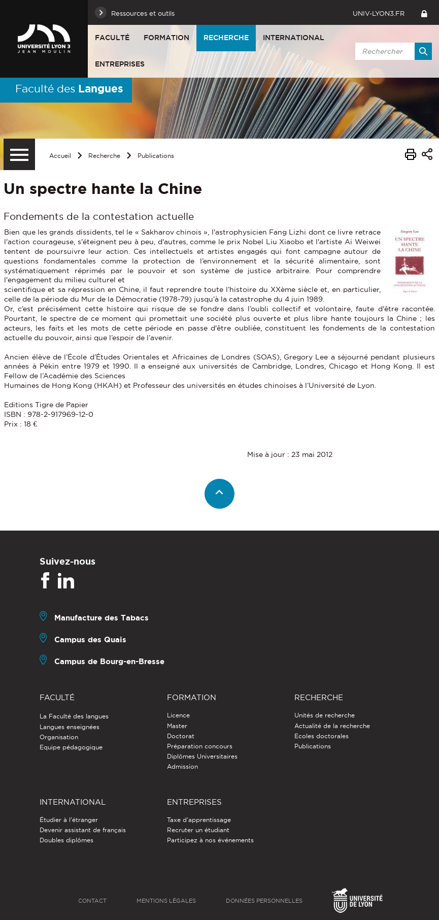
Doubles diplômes (66, 840)
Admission (182, 766)
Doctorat (180, 736)
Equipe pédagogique (71, 747)
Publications (156, 155)
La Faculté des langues (74, 716)
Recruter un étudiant (198, 830)
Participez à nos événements (210, 840)
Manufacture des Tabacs (101, 617)
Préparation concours (199, 746)
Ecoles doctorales (321, 736)
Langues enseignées (69, 727)
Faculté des (69, 88)
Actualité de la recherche (332, 725)
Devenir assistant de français (83, 830)
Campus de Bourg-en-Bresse (109, 661)
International (293, 38)
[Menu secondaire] (19, 154)
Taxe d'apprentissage (199, 819)
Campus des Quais (90, 639)
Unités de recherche (324, 715)
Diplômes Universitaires (202, 756)
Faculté (112, 38)
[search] (391, 51)
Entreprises (120, 64)
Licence (178, 715)
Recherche (226, 38)
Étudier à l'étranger (69, 819)
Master (177, 725)
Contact (92, 901)
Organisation (59, 737)
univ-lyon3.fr (378, 13)
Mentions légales (166, 901)
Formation (166, 38)
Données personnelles (264, 901)
